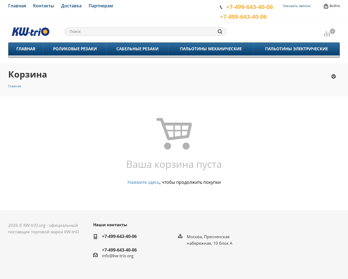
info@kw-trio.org (117, 255)
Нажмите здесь (144, 182)
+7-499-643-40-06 (119, 236)
